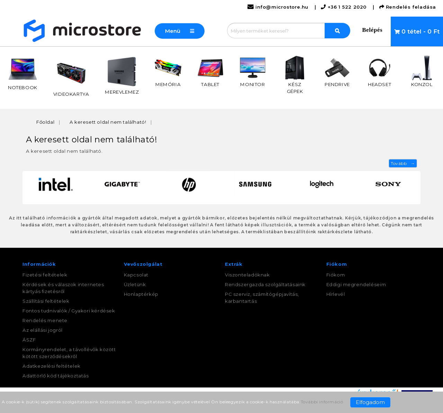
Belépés (372, 30)
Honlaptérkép (141, 294)
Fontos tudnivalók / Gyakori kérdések (68, 310)
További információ (322, 401)
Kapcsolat (136, 275)
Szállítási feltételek (46, 301)
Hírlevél (335, 294)
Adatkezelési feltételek (51, 366)
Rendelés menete (44, 320)
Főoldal (45, 122)
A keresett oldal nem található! (108, 122)
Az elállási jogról (42, 330)
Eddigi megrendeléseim (356, 284)
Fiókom (335, 275)
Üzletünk (135, 284)
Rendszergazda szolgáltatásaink (265, 284)
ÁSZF (29, 339)
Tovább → (403, 163)
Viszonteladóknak (247, 275)
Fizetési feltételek (44, 275)
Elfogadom (370, 402)
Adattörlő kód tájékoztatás (55, 375)
